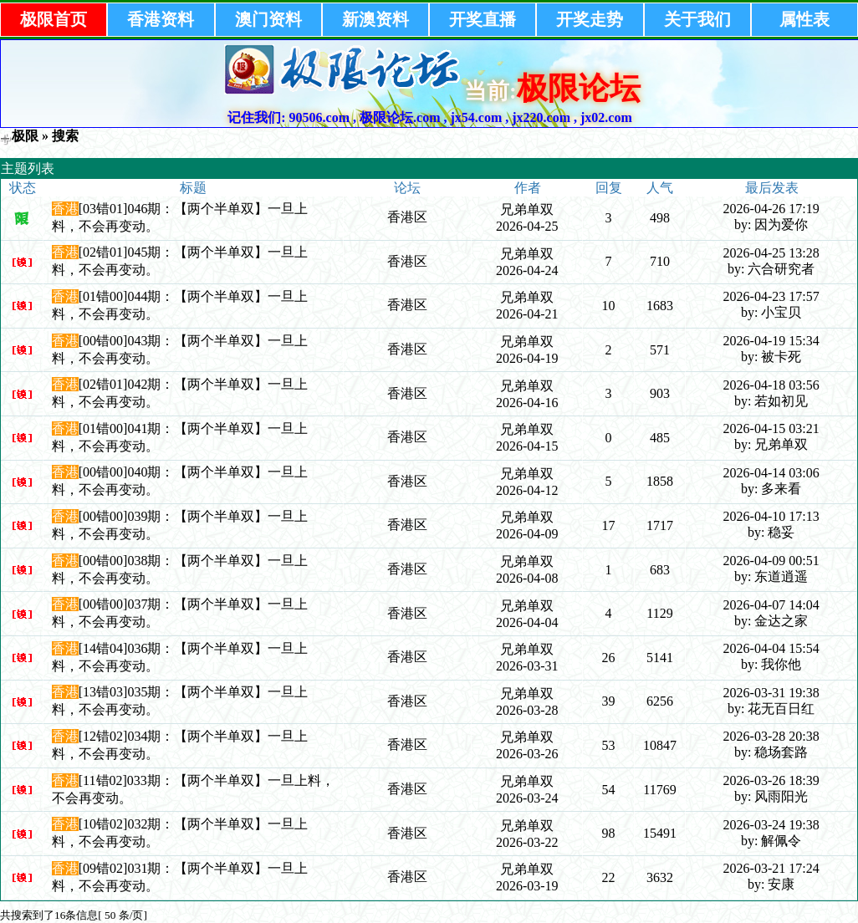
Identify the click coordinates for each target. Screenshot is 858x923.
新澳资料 (375, 19)
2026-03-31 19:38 (771, 693)
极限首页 (53, 19)
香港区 (407, 217)
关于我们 (697, 19)
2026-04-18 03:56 (771, 385)
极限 (25, 136)
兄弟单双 (527, 209)
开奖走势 (589, 19)
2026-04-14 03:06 (771, 473)
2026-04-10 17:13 (771, 516)
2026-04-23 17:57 (771, 296)
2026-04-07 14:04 (771, 605)
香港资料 (160, 19)
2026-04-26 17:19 (771, 208)
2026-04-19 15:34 (771, 341)
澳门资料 (268, 19)
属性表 (804, 19)
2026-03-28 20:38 (771, 736)
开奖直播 (482, 19)
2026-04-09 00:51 (771, 560)
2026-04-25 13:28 (771, 253)
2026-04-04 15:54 (771, 648)
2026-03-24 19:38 (771, 825)
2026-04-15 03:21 (771, 428)
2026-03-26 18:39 (771, 780)
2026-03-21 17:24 (771, 868)
